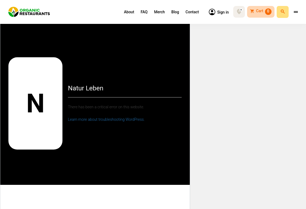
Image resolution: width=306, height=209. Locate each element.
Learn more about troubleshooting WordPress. (106, 119)
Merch (159, 12)
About (129, 12)
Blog (175, 12)
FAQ (144, 12)
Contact (192, 12)
